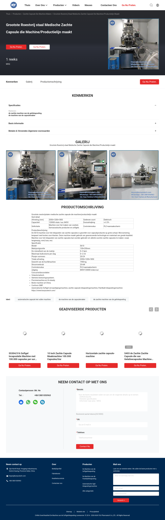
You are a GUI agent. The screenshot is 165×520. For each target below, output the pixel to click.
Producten (17, 14)
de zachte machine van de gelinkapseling (109, 299)
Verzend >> (121, 500)
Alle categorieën (87, 491)
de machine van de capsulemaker (72, 299)
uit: (78, 419)
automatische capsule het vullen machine (34, 299)
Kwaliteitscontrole (58, 478)
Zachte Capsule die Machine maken (37, 14)
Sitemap (69, 512)
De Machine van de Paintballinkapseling (89, 478)
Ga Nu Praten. (16, 47)
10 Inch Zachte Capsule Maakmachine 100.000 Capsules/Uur (59, 356)
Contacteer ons (57, 483)
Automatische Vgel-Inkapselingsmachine (89, 485)
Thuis (8, 14)
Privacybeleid (94, 512)
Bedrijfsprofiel (56, 469)
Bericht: (80, 389)
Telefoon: (81, 432)
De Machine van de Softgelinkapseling (88, 470)
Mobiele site (81, 512)
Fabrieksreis (56, 474)
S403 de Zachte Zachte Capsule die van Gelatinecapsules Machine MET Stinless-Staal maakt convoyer (137, 359)
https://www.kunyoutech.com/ (43, 290)
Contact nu (85, 446)
